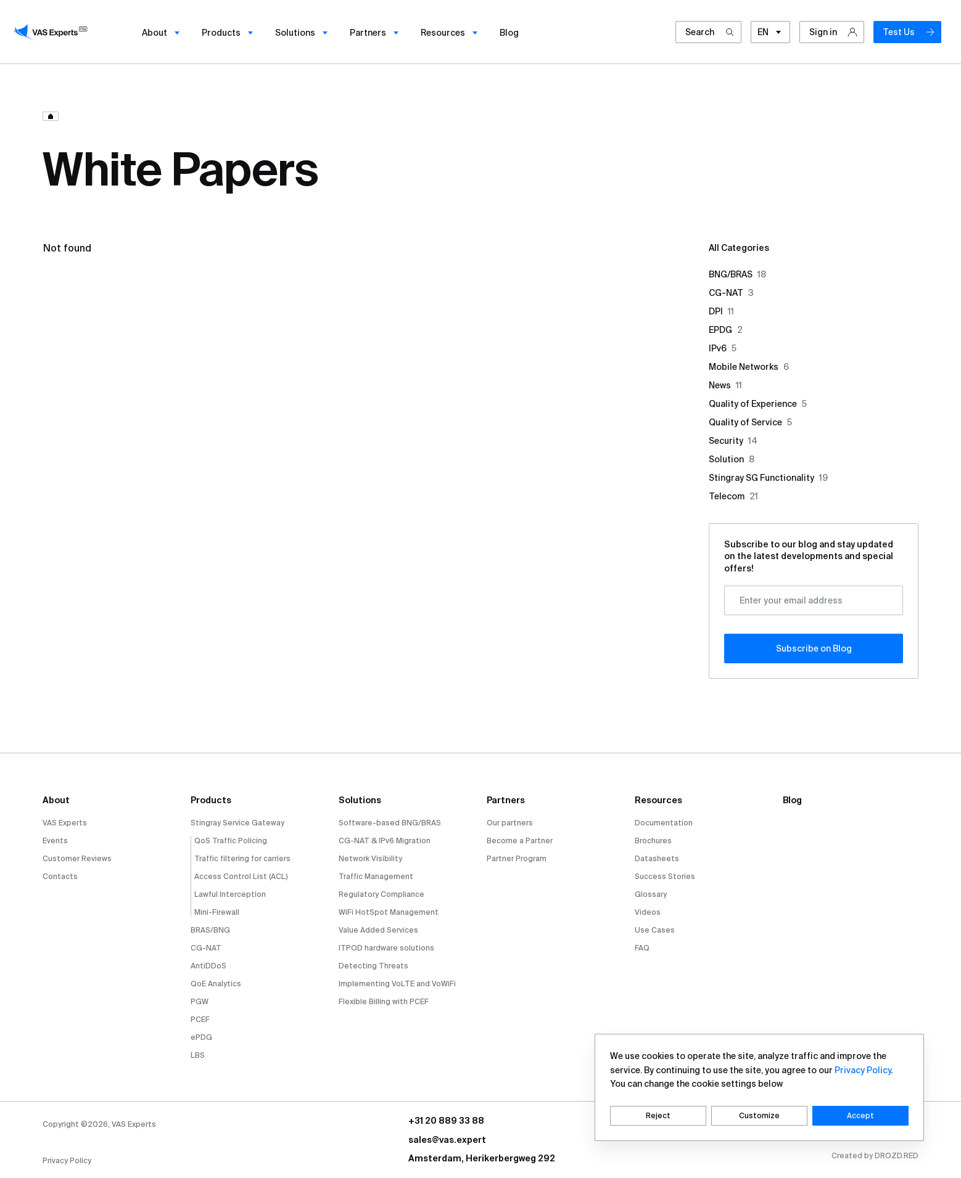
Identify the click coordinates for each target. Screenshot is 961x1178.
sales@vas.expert (447, 1140)
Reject (658, 1115)
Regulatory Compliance (381, 894)
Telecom (733, 496)
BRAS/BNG (210, 930)
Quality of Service (750, 422)
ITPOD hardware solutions (386, 948)
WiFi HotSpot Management (389, 912)
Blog (792, 800)
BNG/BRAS (737, 274)
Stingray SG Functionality (768, 478)
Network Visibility (370, 858)
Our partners (510, 823)
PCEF (200, 1019)
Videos (648, 912)
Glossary (651, 894)
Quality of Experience (758, 404)
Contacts (60, 876)
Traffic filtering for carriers (242, 858)
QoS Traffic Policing (230, 840)
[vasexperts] (52, 32)
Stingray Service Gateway (237, 823)
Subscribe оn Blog (814, 648)
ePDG (201, 1037)
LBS (198, 1055)
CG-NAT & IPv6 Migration (385, 840)
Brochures (653, 840)
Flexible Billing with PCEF (384, 1001)
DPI (721, 311)
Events (55, 840)
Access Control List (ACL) (241, 876)
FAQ (642, 948)
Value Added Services (378, 930)
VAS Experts (65, 823)
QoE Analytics (216, 984)
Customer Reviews (77, 858)
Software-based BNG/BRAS (390, 823)
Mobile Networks (749, 367)
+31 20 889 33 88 (446, 1121)
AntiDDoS (208, 966)
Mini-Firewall (216, 912)
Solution (731, 459)
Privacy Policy (67, 1160)
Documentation (664, 823)
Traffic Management (376, 876)
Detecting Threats (373, 966)
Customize (759, 1115)
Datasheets (657, 858)
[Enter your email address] (813, 600)
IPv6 (722, 348)
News (725, 385)
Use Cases (655, 930)
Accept (860, 1115)
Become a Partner (520, 840)
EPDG (726, 330)
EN (770, 33)
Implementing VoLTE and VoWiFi (397, 984)
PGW (199, 1001)
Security (733, 441)
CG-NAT (731, 293)
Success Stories (665, 876)
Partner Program (516, 858)
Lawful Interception (230, 894)
